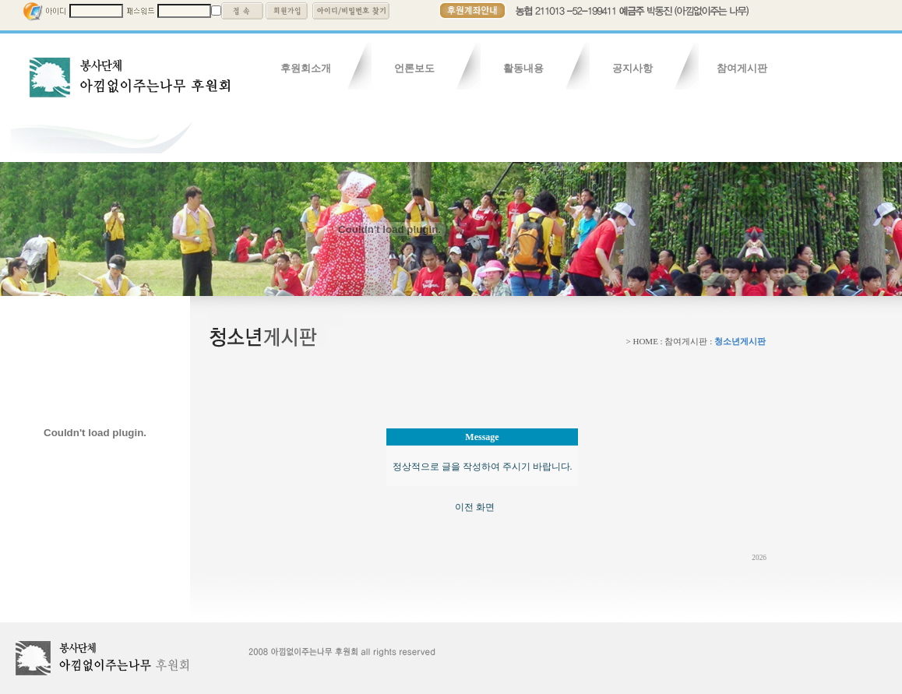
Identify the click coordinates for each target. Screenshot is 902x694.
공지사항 (632, 68)
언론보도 (414, 68)
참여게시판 (742, 68)
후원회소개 (305, 68)
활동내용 (523, 68)
